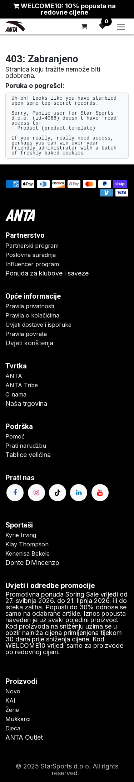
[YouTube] (100, 492)
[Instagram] (36, 492)
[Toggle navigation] (121, 27)
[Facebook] (15, 492)
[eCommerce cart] (84, 26)
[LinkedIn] (78, 492)
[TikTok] (57, 492)
